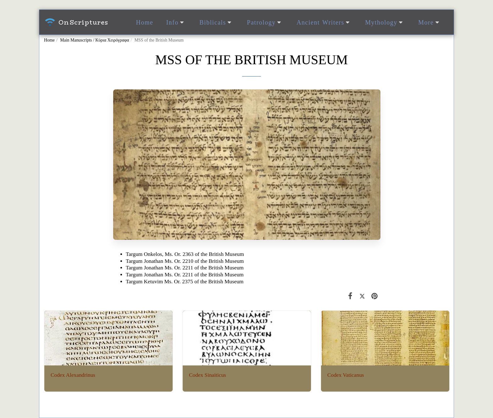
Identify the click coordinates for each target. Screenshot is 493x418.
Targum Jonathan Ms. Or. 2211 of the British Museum (185, 268)
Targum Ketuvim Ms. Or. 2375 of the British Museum (185, 282)
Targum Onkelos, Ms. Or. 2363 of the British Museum (185, 254)
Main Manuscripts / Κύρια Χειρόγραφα (94, 40)
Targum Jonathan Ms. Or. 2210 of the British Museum (185, 261)
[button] (176, 22)
